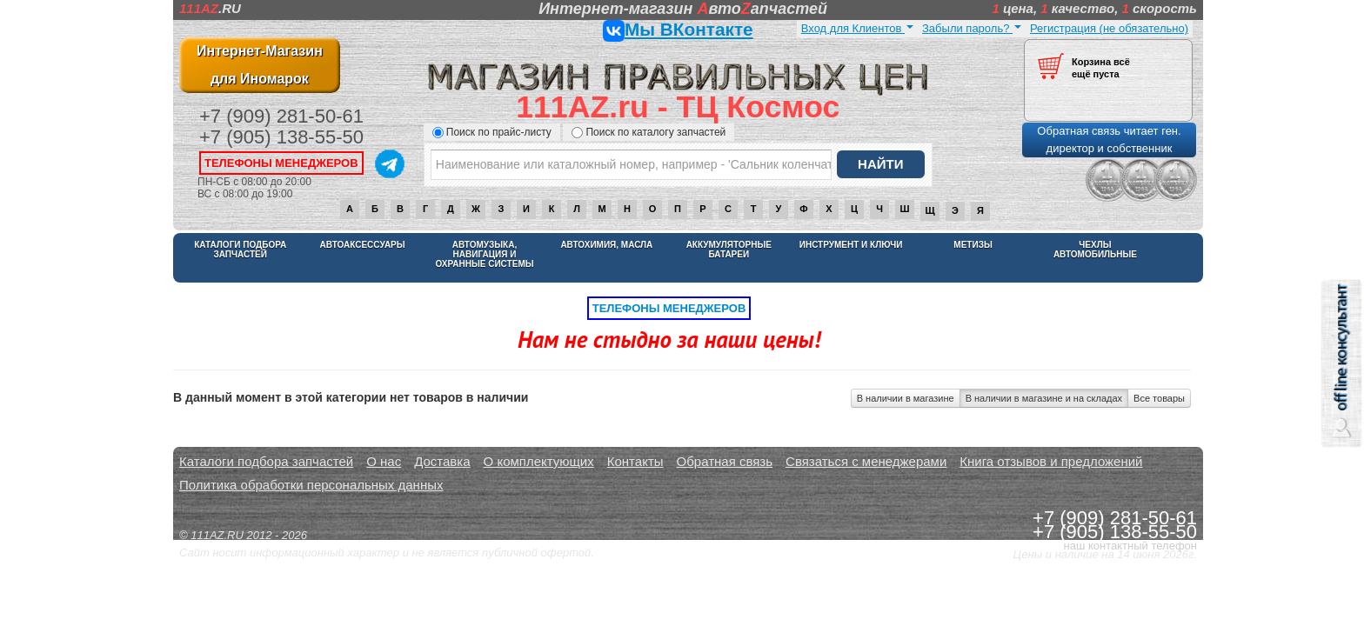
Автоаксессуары (362, 245)
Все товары (1159, 398)
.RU (210, 8)
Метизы (972, 245)
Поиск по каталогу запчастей (648, 132)
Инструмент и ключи (851, 245)
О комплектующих (539, 461)
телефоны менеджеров (281, 163)
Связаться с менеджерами (866, 461)
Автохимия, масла (606, 245)
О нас (383, 461)
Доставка (442, 461)
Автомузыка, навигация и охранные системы (484, 254)
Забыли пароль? (971, 28)
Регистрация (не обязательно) (1109, 28)
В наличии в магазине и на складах (1044, 398)
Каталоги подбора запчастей (240, 249)
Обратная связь (725, 461)
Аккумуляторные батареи (729, 249)
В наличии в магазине (905, 398)
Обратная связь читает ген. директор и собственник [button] (1108, 139)
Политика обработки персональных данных (311, 484)
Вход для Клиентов (857, 28)
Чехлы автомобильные (1095, 249)
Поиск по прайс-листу (492, 132)
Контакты (635, 461)
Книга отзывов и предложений (1050, 461)
